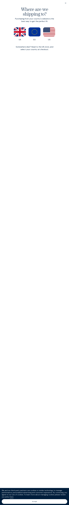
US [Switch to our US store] (49, 34)
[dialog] (34, 252)
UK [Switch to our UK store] (20, 34)
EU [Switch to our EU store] (34, 34)
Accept (34, 501)
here (11, 497)
